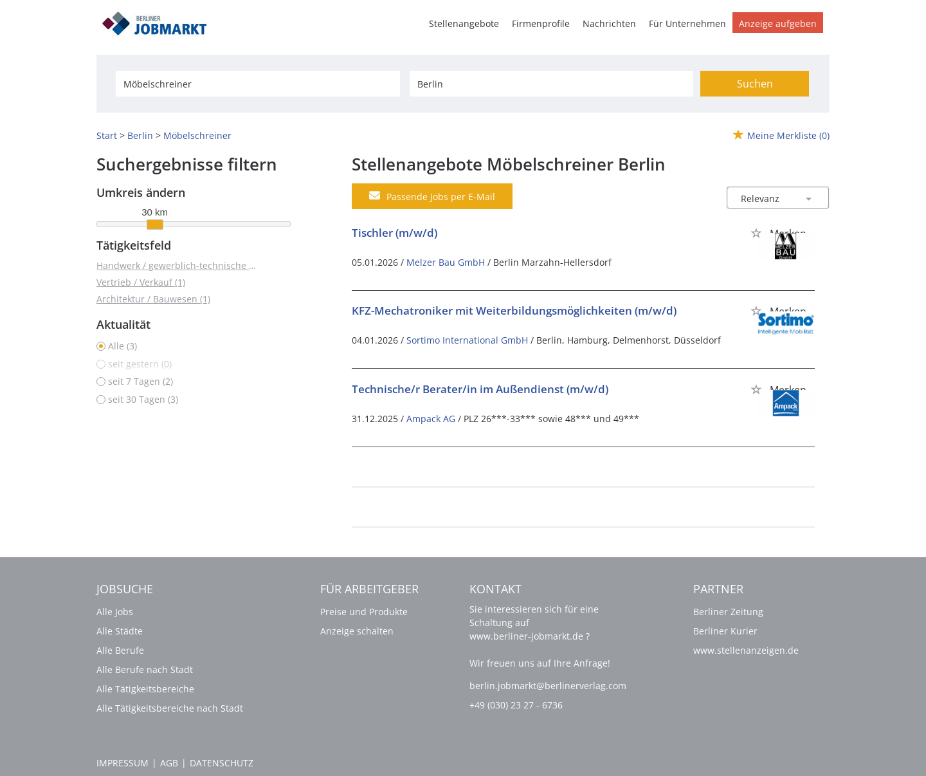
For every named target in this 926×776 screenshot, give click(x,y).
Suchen (755, 84)
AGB (169, 763)
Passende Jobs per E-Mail (432, 196)
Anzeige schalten (357, 631)
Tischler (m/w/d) (394, 232)
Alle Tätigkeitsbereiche (145, 689)
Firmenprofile (541, 23)
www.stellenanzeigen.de (746, 650)
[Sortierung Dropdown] (809, 198)
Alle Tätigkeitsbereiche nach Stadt (169, 708)
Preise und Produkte (364, 611)
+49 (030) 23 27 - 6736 (516, 705)
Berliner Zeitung (728, 611)
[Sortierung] (765, 198)
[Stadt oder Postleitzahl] (551, 84)
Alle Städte (119, 631)
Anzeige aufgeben (778, 23)
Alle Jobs (114, 611)
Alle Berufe (120, 650)
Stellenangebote (464, 23)
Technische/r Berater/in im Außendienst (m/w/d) (480, 389)
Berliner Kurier (725, 631)
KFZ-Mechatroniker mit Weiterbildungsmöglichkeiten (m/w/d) (514, 310)
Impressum (122, 763)
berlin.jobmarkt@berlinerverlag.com (547, 685)
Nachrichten (609, 23)
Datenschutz (221, 763)
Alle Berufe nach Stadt (144, 669)
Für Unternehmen (687, 23)
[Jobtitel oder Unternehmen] (257, 84)
